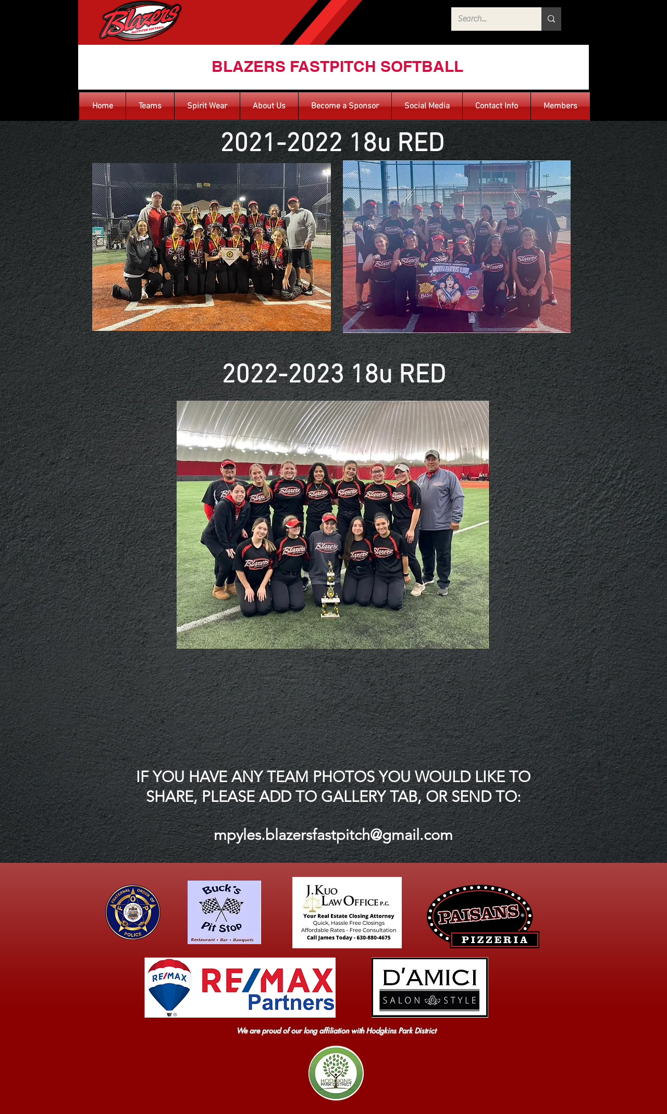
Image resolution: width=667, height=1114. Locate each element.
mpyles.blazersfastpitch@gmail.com (333, 834)
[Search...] (489, 19)
